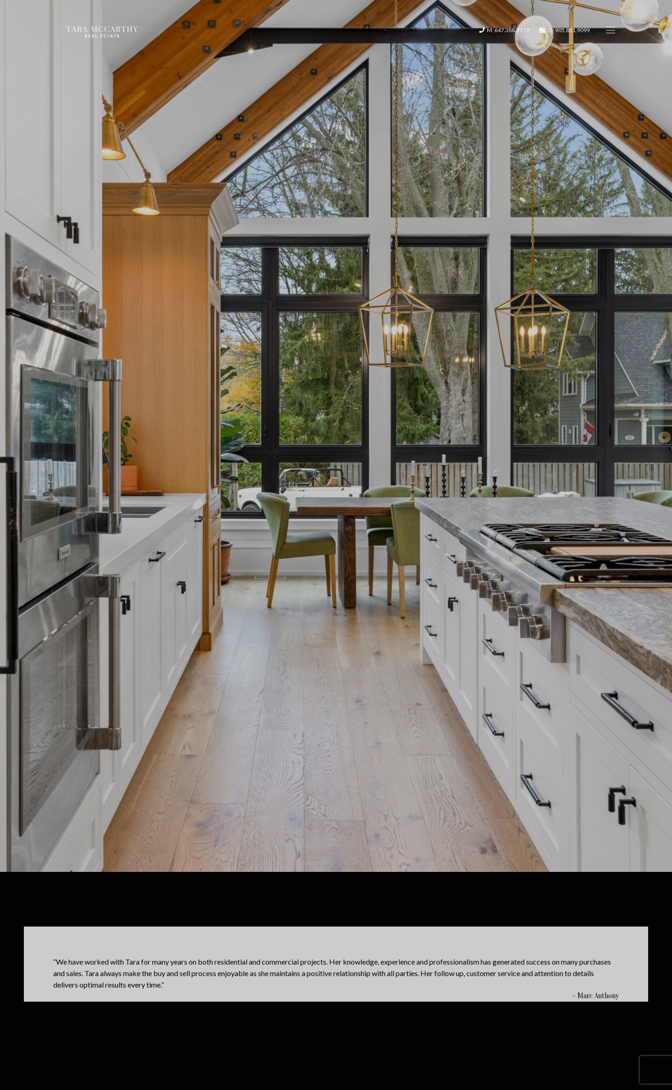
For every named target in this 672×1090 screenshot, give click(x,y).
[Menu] (610, 30)
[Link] (102, 30)
